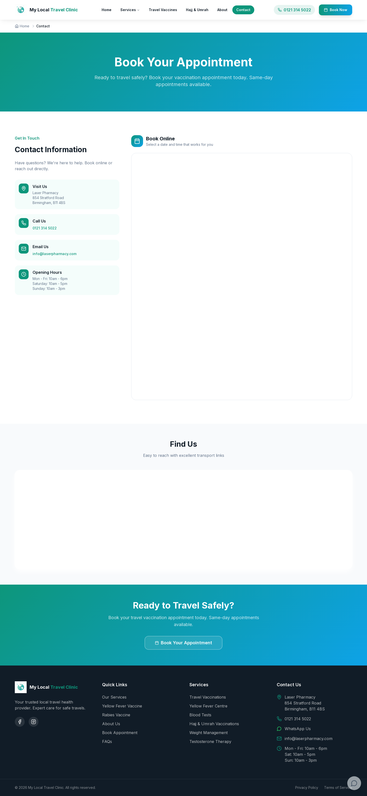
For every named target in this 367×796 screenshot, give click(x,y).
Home (106, 10)
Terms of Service (338, 787)
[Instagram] (33, 722)
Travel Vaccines (163, 10)
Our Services (114, 697)
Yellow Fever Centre (208, 705)
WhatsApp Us (298, 728)
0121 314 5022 (45, 228)
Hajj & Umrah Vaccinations (214, 723)
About (222, 10)
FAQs (107, 741)
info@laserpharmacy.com (54, 254)
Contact (243, 10)
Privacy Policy (306, 787)
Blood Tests (200, 714)
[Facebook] (20, 722)
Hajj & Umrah (197, 10)
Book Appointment (119, 732)
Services (130, 10)
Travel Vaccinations (207, 697)
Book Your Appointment (183, 642)
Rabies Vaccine (116, 714)
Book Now (335, 10)
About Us (111, 723)
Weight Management (208, 732)
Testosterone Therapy (210, 741)
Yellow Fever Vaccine (122, 705)
